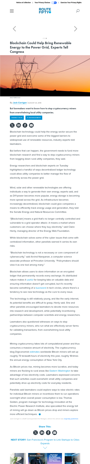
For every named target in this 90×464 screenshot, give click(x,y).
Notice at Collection (23, 3)
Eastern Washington (60, 361)
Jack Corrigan (20, 92)
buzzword (41, 278)
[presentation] (13, 453)
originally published (71, 409)
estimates (35, 342)
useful (30, 270)
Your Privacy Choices (46, 2)
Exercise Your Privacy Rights (71, 3)
